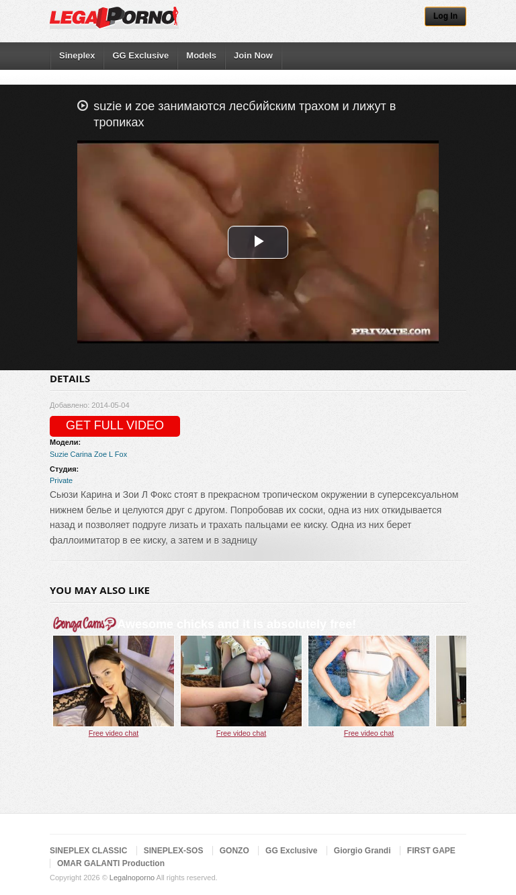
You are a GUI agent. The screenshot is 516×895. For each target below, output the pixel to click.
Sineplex (77, 55)
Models (201, 55)
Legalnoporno (132, 877)
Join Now (253, 55)
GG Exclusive (140, 55)
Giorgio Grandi (362, 850)
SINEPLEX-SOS (174, 850)
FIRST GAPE (431, 850)
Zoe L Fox (110, 454)
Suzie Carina (71, 454)
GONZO (234, 850)
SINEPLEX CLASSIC (88, 850)
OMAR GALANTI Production (111, 863)
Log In (445, 16)
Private (61, 480)
